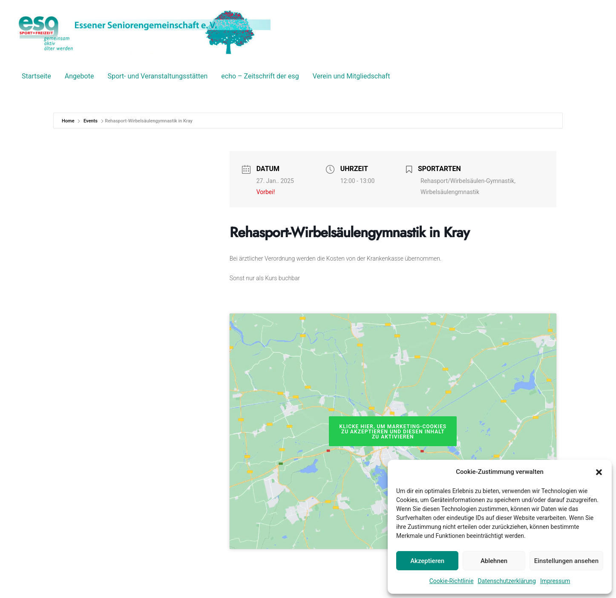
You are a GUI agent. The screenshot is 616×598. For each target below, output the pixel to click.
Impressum (555, 581)
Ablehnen (494, 561)
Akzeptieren (427, 561)
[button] (599, 472)
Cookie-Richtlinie (451, 581)
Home (68, 121)
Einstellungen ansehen (566, 561)
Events (90, 121)
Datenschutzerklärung (507, 581)
